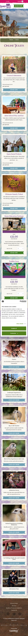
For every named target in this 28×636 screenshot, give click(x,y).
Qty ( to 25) (9, 293)
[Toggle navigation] (26, 6)
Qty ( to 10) (9, 248)
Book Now (18, 6)
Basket (20, 1)
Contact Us (14, 610)
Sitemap (14, 605)
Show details (20, 323)
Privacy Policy (14, 603)
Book (17, 39)
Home (11, 39)
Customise (14, 333)
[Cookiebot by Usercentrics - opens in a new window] (20, 301)
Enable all (14, 328)
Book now (14, 252)
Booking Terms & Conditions (14, 608)
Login (7, 1)
